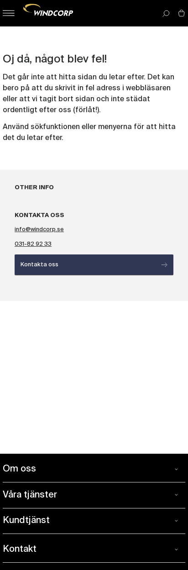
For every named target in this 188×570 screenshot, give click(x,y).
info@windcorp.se (39, 230)
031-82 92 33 (33, 244)
